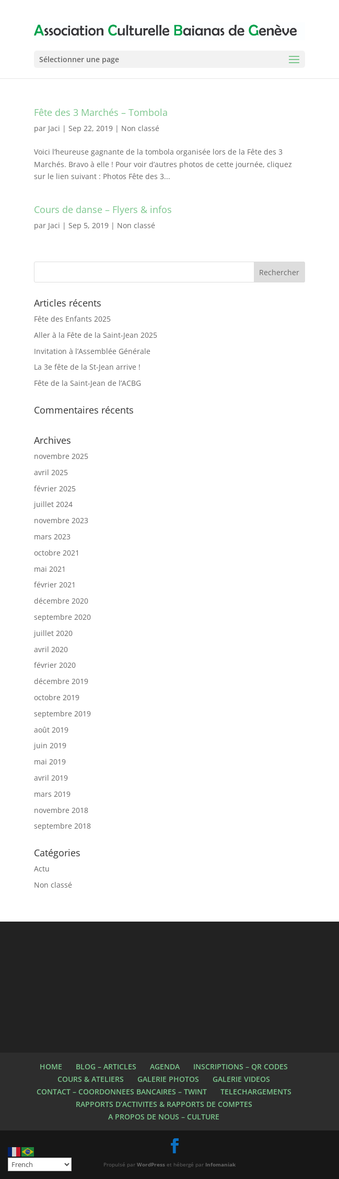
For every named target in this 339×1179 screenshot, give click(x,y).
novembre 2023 (61, 520)
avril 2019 (51, 778)
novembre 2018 (61, 810)
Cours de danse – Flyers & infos (103, 209)
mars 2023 (52, 536)
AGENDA (165, 1066)
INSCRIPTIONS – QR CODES (240, 1066)
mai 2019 (50, 762)
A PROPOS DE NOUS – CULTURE (163, 1117)
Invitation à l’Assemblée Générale (92, 351)
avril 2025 (51, 472)
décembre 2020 (61, 601)
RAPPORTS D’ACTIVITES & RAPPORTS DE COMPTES (164, 1104)
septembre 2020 (62, 617)
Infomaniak (220, 1164)
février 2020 (55, 665)
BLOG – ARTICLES (106, 1066)
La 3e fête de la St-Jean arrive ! (87, 367)
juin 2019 (50, 745)
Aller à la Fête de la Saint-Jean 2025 (95, 335)
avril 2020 (51, 649)
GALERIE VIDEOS (241, 1079)
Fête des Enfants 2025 (72, 319)
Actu (42, 869)
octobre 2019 (56, 697)
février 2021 (55, 585)
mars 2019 (52, 794)
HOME (51, 1066)
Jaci (54, 128)
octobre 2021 (56, 553)
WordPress (151, 1164)
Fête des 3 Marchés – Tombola (101, 112)
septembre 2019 (62, 713)
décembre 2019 (61, 681)
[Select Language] (40, 1164)
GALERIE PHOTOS (168, 1079)
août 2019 (51, 730)
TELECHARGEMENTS (255, 1092)
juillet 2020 (53, 633)
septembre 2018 (62, 826)
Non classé (140, 128)
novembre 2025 (61, 456)
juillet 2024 (53, 504)
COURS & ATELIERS (90, 1079)
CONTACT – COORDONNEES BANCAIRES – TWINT (122, 1092)
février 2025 (55, 488)
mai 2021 (50, 569)
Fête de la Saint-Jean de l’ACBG (87, 383)
